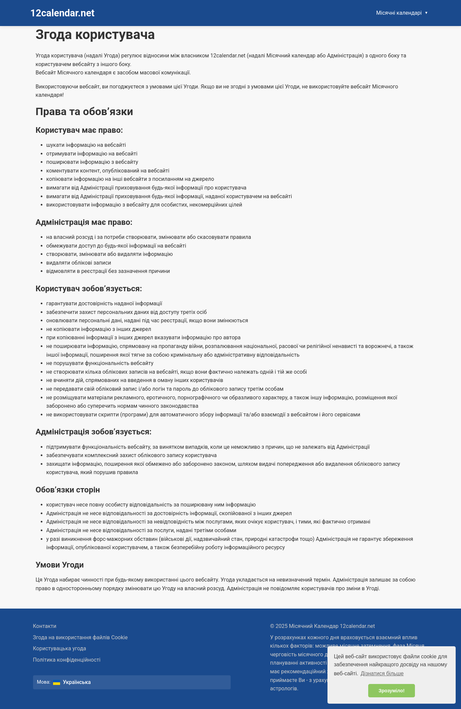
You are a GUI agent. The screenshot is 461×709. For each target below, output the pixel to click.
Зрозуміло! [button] (392, 690)
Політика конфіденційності (66, 660)
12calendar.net (62, 13)
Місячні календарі (399, 13)
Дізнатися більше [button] (382, 673)
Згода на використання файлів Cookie (80, 637)
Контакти (44, 626)
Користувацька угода (59, 648)
